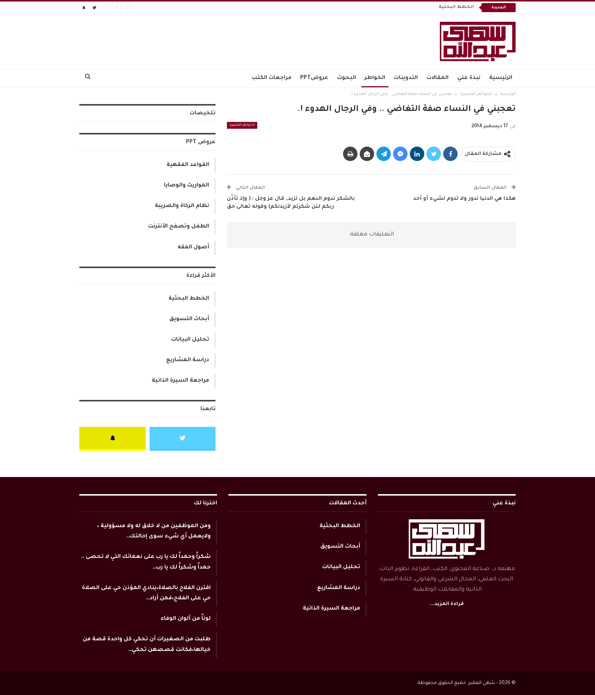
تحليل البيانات (190, 340)
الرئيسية (500, 78)
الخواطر (375, 78)
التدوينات (406, 78)
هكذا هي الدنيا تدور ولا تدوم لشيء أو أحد (464, 199)
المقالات (438, 78)
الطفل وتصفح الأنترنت (178, 227)
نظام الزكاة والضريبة (182, 206)
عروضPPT (314, 78)
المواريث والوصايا (186, 186)
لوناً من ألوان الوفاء (186, 619)
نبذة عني (468, 78)
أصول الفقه (193, 248)
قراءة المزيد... (447, 604)
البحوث (346, 78)
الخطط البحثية (456, 7)
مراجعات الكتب (271, 78)
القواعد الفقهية (188, 165)
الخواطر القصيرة (242, 125)
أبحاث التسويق (189, 319)
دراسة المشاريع (187, 360)
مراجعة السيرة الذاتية (180, 381)
